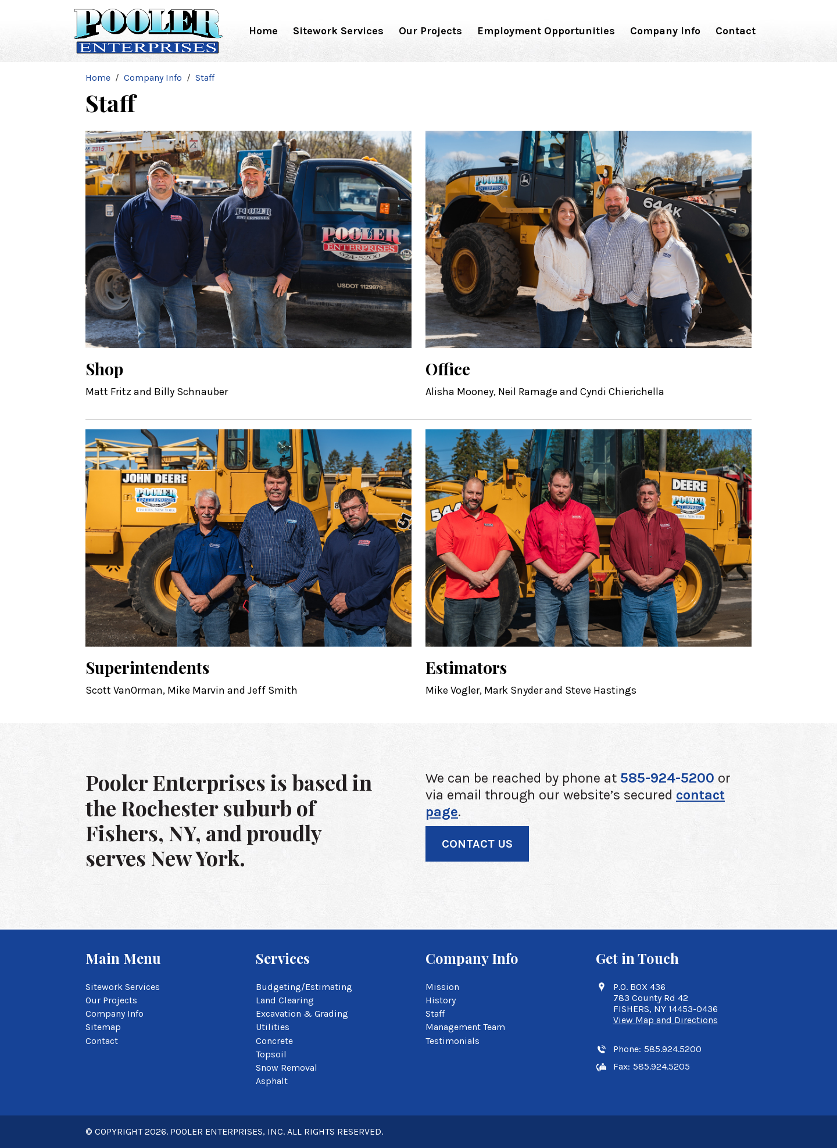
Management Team (465, 1026)
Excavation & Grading (302, 1013)
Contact (736, 30)
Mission (442, 986)
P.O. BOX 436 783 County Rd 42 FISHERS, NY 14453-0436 (665, 1003)
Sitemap (103, 1026)
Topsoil (271, 1054)
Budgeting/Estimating (304, 986)
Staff (435, 1013)
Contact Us (477, 844)
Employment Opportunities (546, 30)
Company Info (665, 30)
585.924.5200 (673, 1048)
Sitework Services (338, 30)
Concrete (274, 1040)
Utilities (272, 1026)
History (440, 1000)
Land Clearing (285, 1000)
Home (263, 30)
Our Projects (430, 30)
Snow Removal (286, 1067)
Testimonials (452, 1040)
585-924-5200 (667, 778)
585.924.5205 (661, 1066)
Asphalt (272, 1080)
